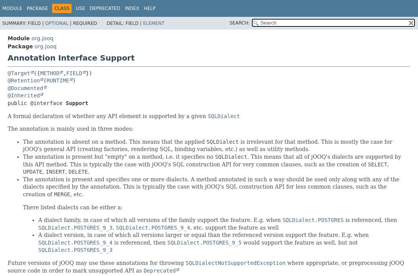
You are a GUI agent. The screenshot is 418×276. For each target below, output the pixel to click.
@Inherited (24, 95)
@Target (19, 73)
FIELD (74, 73)
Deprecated (105, 8)
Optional (57, 23)
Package (37, 8)
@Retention (24, 80)
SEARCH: (240, 23)
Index (132, 8)
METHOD (50, 73)
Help (150, 8)
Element (154, 23)
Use (80, 8)
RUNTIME (58, 80)
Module (12, 8)
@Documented (25, 88)
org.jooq (42, 38)
